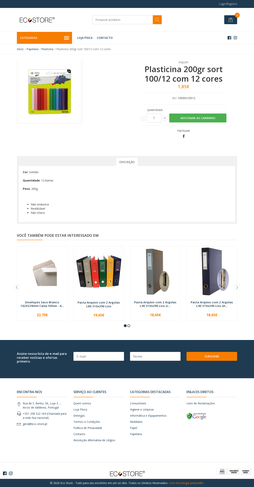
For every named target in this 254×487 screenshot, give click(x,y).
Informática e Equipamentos (148, 415)
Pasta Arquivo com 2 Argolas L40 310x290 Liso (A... (212, 304)
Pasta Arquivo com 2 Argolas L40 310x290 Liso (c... (155, 304)
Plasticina (47, 49)
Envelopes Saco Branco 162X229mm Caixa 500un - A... (42, 304)
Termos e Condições (86, 422)
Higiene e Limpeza (142, 409)
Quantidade (155, 110)
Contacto (105, 38)
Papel (133, 428)
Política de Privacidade (87, 428)
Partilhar (183, 131)
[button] (125, 325)
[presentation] (17, 287)
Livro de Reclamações (201, 403)
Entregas (79, 415)
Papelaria (32, 49)
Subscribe (212, 356)
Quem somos (82, 403)
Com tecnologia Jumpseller (186, 483)
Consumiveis (138, 403)
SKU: (174, 98)
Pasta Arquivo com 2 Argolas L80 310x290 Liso (99, 304)
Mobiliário (136, 422)
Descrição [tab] (127, 162)
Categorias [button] (44, 38)
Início (20, 49)
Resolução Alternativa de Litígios (94, 440)
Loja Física (84, 38)
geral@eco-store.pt (35, 424)
